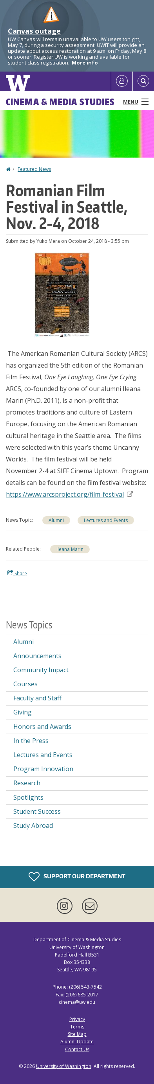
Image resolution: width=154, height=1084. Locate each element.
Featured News (34, 169)
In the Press (31, 740)
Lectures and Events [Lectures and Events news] (106, 520)
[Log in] (121, 81)
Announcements (37, 655)
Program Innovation (43, 769)
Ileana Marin (69, 549)
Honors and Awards (42, 726)
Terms (77, 1026)
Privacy (77, 1019)
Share (17, 573)
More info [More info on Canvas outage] (85, 62)
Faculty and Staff (37, 698)
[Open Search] (143, 81)
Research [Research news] (26, 783)
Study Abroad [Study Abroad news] (33, 825)
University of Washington (63, 1066)
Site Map (77, 1034)
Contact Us (77, 1049)
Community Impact (41, 670)
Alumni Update (77, 1041)
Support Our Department (77, 876)
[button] (62, 294)
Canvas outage (34, 31)
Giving (22, 712)
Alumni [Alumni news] (56, 520)
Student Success (37, 811)
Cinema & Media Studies (60, 101)
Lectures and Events (42, 754)
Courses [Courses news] (25, 684)
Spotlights (28, 797)
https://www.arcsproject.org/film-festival (69, 494)
